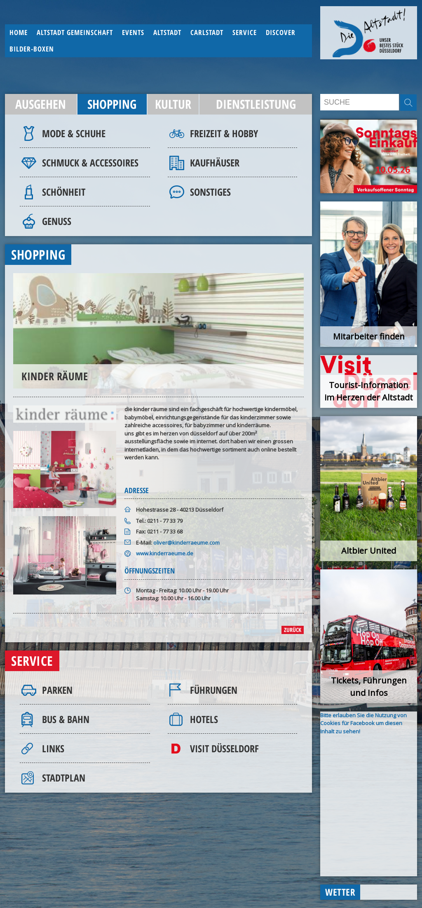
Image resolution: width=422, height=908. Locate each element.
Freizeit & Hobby (224, 133)
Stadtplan (63, 777)
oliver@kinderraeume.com (186, 542)
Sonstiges (210, 192)
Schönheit (63, 192)
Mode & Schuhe (74, 133)
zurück (292, 630)
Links (53, 748)
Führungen (213, 690)
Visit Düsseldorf (224, 748)
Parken (57, 690)
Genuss (56, 221)
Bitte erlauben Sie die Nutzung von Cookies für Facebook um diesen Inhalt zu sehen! (363, 723)
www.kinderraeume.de (164, 553)
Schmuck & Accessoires (90, 162)
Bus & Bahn (65, 719)
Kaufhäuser (214, 162)
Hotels (204, 719)
